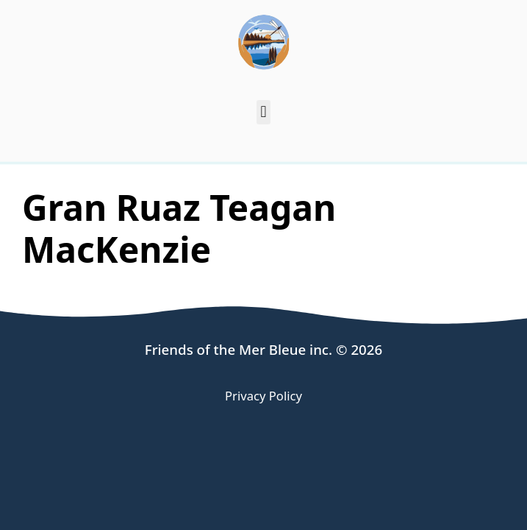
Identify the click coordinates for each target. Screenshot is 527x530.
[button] (263, 112)
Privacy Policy (263, 395)
